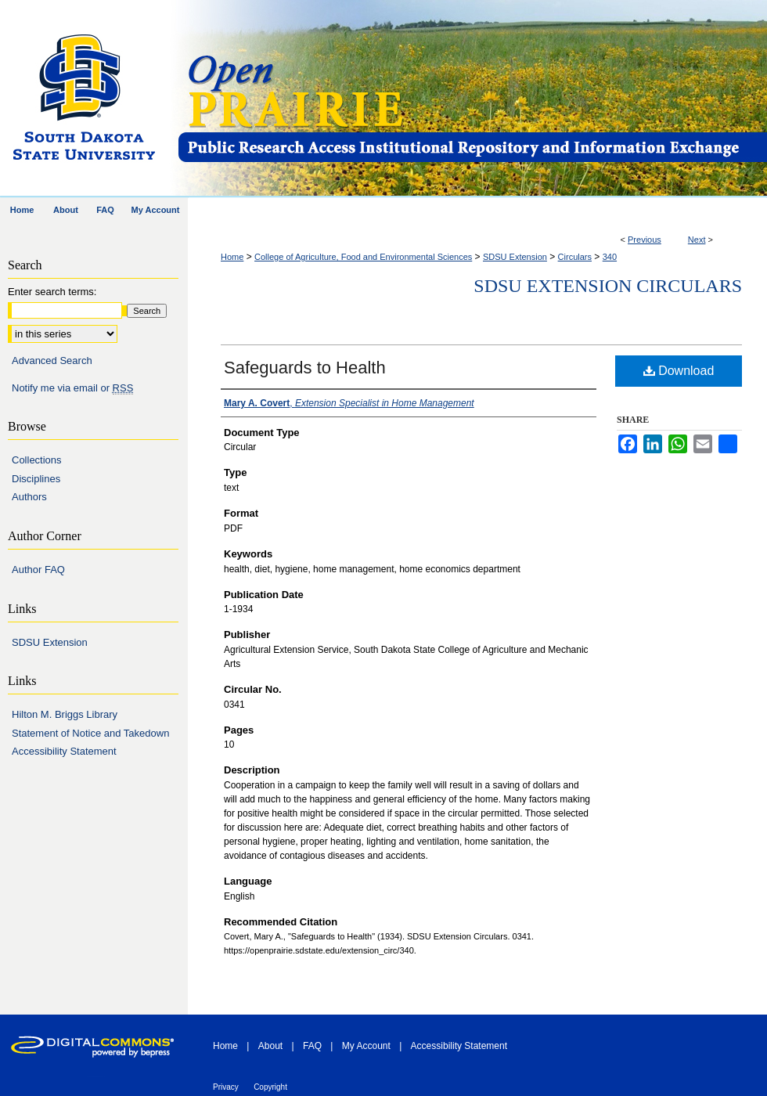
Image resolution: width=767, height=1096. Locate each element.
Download (679, 370)
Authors (29, 497)
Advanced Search (52, 360)
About (270, 1045)
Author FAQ (38, 569)
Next (697, 239)
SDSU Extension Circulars (608, 286)
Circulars (575, 256)
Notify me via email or (72, 388)
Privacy (226, 1087)
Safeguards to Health (305, 367)
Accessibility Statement (64, 751)
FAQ (312, 1045)
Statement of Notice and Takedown (90, 733)
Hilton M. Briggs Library (64, 714)
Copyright (270, 1087)
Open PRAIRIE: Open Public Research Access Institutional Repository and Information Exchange (471, 99)
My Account (366, 1045)
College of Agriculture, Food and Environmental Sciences (363, 256)
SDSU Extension (515, 256)
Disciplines (36, 479)
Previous (644, 239)
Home (232, 256)
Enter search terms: (52, 291)
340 (610, 256)
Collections (37, 460)
